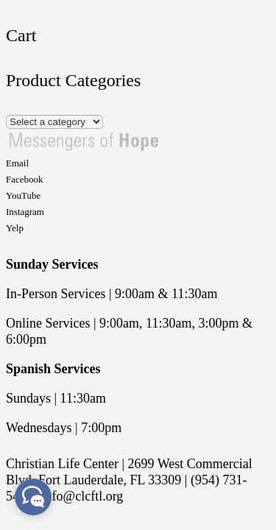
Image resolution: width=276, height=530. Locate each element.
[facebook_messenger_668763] (33, 496)
